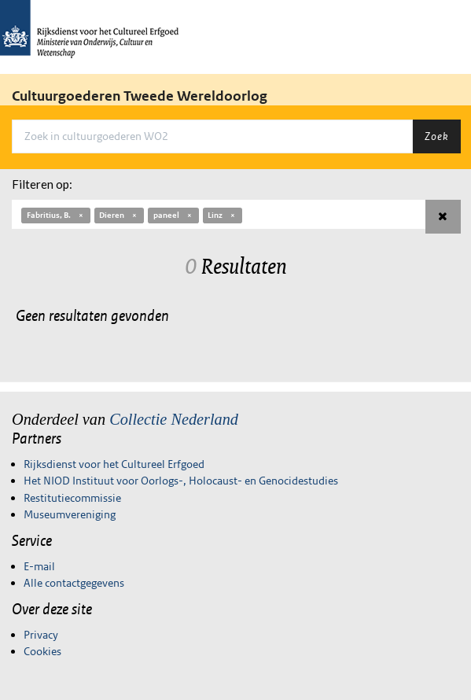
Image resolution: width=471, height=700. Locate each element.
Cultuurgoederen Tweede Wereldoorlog (139, 96)
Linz (222, 215)
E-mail (39, 566)
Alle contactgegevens (74, 583)
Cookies (42, 651)
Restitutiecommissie (72, 498)
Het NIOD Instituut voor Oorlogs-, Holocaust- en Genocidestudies (181, 480)
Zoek (436, 136)
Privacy (41, 635)
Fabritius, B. (56, 215)
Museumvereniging (70, 514)
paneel (173, 215)
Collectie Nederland (173, 419)
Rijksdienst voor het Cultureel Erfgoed (114, 464)
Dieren (118, 215)
